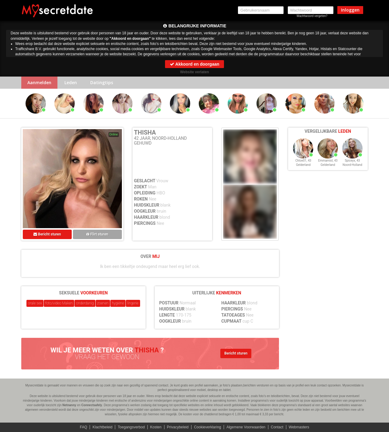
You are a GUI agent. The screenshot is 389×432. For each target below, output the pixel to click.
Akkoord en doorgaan (194, 64)
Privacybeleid (177, 427)
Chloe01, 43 (303, 160)
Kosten (155, 427)
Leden (70, 82)
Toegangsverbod (131, 427)
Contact (277, 427)
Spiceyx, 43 (352, 160)
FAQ (83, 427)
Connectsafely (91, 405)
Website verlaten (194, 72)
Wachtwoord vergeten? (312, 16)
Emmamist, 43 (328, 160)
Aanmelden (39, 82)
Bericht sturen (47, 234)
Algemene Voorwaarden (245, 427)
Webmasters (299, 427)
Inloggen (350, 10)
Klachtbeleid (102, 427)
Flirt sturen (97, 234)
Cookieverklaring (207, 427)
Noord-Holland (352, 164)
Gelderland (303, 164)
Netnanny (69, 405)
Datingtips (101, 82)
